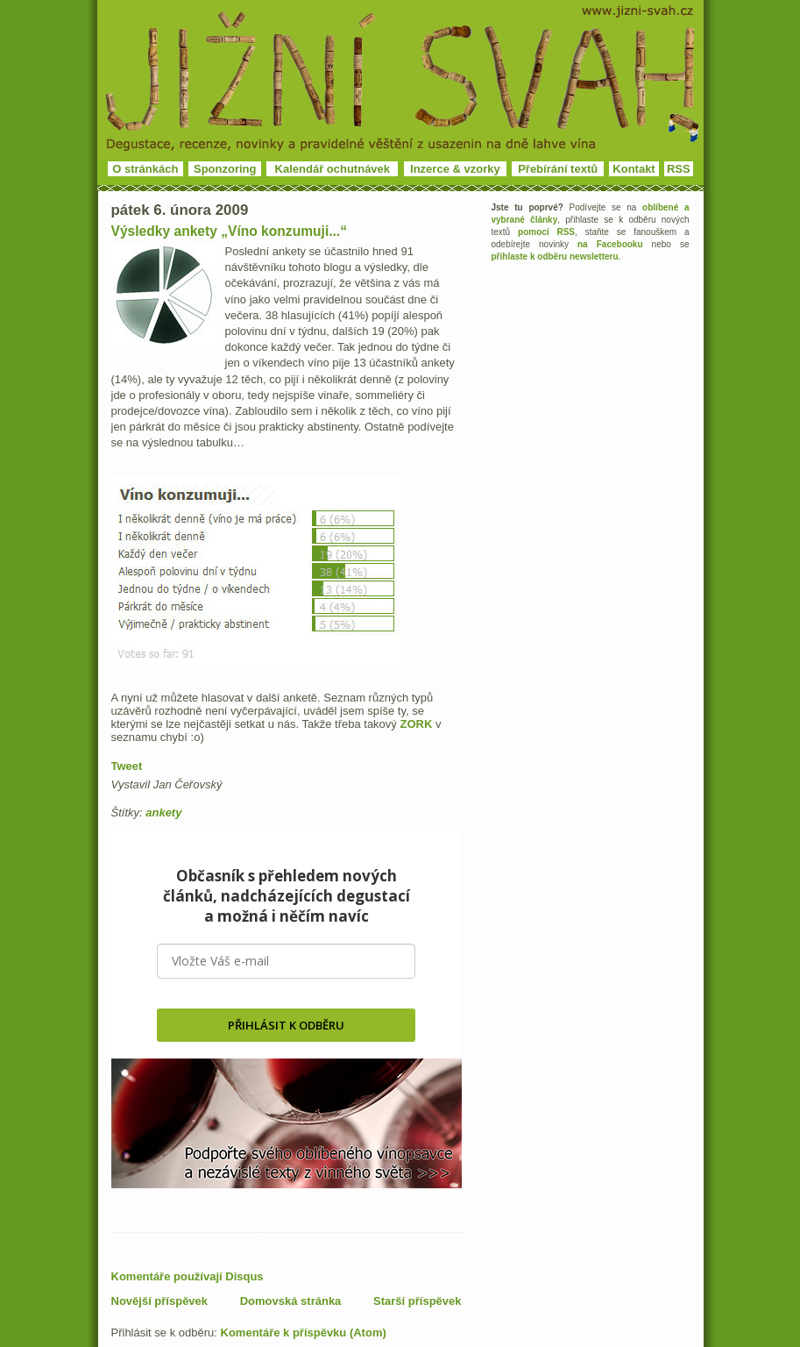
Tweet (127, 766)
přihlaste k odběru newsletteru (555, 256)
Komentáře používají (187, 1276)
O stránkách (145, 168)
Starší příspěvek (417, 1301)
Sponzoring (225, 168)
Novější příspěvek (160, 1301)
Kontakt (633, 168)
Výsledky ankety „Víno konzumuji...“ (229, 231)
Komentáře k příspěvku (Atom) (303, 1332)
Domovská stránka (291, 1301)
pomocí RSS (546, 232)
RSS (678, 168)
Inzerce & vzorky (455, 168)
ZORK (416, 724)
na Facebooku (610, 244)
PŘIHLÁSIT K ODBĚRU (286, 1025)
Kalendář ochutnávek (333, 168)
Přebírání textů (558, 168)
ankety (163, 812)
